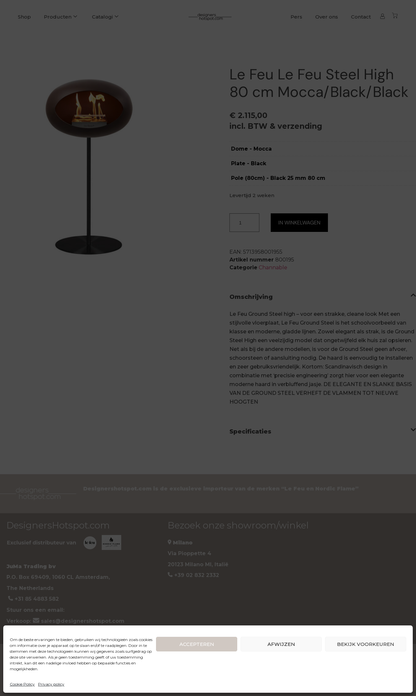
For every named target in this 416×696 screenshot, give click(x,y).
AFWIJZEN (281, 644)
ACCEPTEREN (196, 644)
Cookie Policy (22, 684)
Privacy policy (51, 684)
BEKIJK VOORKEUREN (365, 644)
